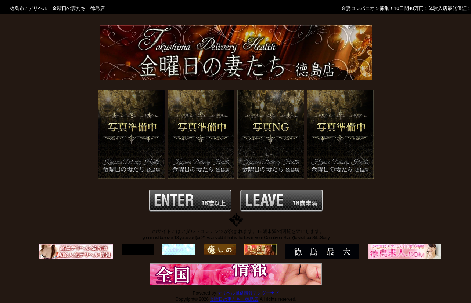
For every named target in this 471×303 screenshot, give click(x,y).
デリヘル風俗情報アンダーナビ (248, 293)
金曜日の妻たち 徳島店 (234, 299)
